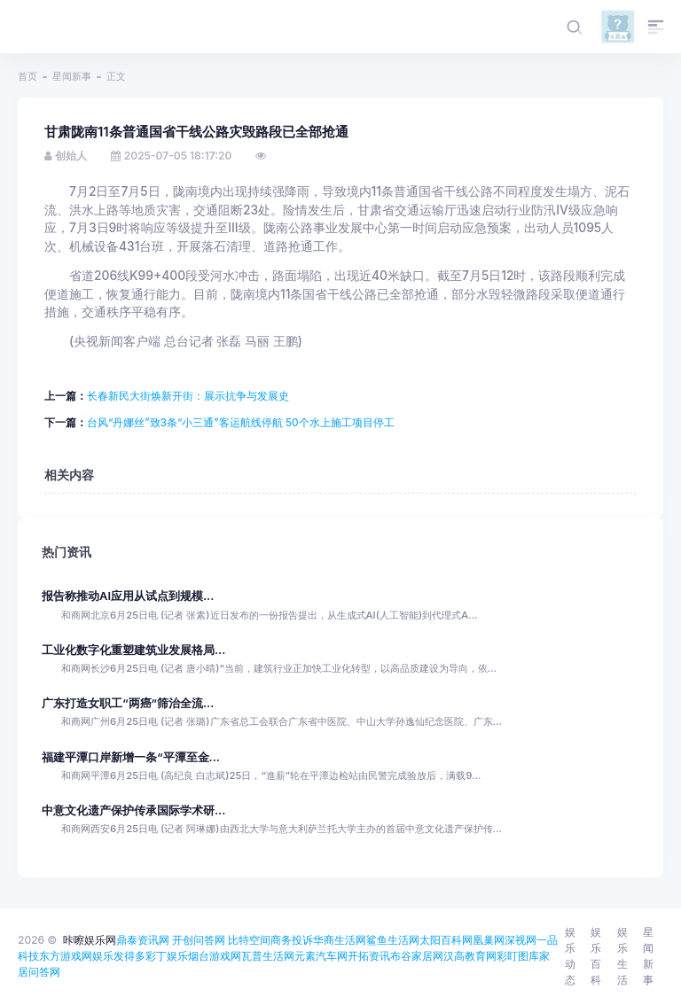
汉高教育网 (470, 955)
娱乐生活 (622, 955)
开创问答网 (198, 940)
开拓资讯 (369, 955)
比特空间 (249, 940)
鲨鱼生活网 (392, 940)
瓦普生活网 (267, 955)
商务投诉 (291, 940)
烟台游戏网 (214, 955)
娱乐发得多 (118, 955)
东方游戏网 (65, 955)
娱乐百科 (596, 955)
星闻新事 (71, 76)
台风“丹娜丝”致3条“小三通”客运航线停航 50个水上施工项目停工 (241, 422)
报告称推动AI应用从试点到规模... (128, 596)
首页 (27, 76)
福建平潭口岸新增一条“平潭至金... (131, 757)
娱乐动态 (570, 955)
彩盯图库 (518, 955)
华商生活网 (339, 940)
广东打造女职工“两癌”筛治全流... (128, 703)
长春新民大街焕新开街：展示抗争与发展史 (188, 395)
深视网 (520, 940)
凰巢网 (489, 940)
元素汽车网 (321, 955)
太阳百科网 (446, 940)
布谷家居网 (416, 955)
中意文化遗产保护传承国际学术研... (133, 810)
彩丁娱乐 (166, 955)
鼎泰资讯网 (142, 940)
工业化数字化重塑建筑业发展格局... (133, 650)
